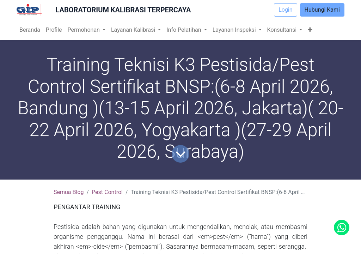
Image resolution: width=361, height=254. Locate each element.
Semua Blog (69, 192)
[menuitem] (30, 30)
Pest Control (107, 192)
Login (285, 9)
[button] (310, 30)
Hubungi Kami (322, 9)
